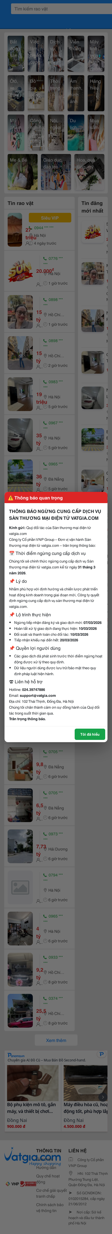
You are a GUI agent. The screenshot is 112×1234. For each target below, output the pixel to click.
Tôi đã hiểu (90, 734)
